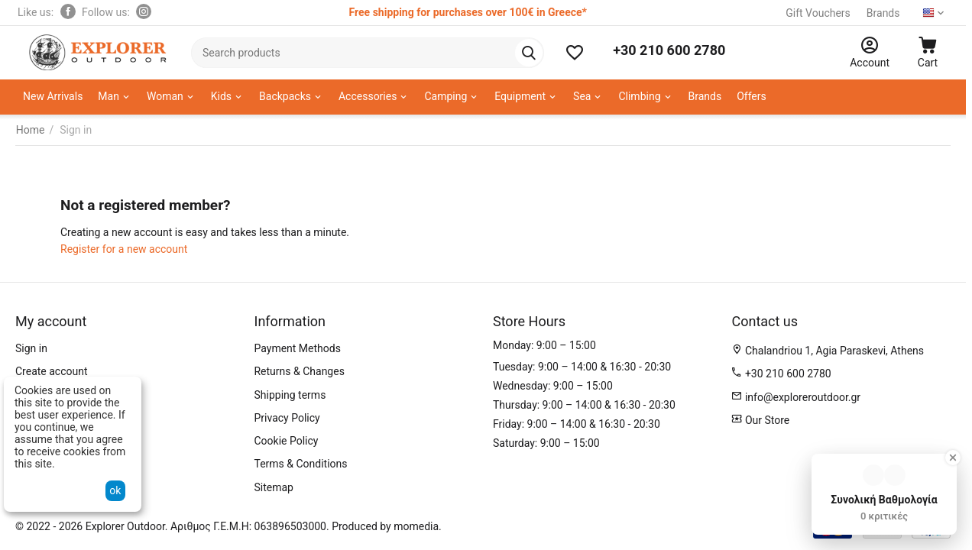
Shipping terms (290, 395)
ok (115, 490)
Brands (882, 13)
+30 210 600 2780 (669, 50)
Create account (51, 371)
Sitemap (273, 487)
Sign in (31, 348)
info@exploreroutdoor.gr (802, 397)
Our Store (765, 420)
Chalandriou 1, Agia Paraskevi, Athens (834, 351)
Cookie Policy (286, 441)
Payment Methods (297, 348)
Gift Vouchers (817, 13)
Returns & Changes (299, 371)
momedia (416, 526)
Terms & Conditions (300, 464)
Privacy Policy (286, 418)
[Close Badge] (953, 457)
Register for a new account (123, 249)
